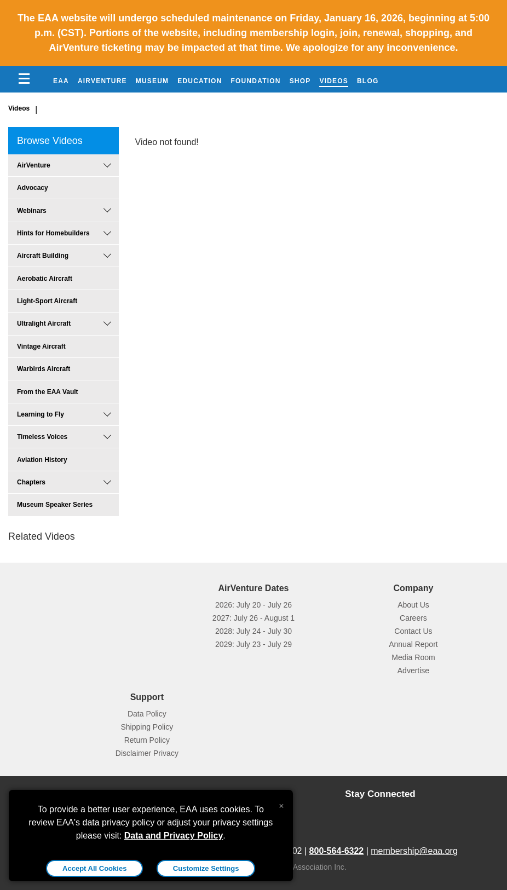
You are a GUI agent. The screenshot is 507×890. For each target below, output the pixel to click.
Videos (333, 81)
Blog (367, 81)
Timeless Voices (42, 437)
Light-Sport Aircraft (47, 301)
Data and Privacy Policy (173, 835)
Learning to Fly (40, 414)
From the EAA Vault (47, 392)
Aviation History (42, 460)
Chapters (31, 482)
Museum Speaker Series (55, 504)
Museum (152, 81)
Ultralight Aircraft (44, 323)
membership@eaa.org (414, 851)
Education (199, 81)
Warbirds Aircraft (43, 369)
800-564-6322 (336, 851)
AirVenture (102, 81)
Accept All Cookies (94, 868)
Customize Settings (206, 868)
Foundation (256, 81)
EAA (61, 81)
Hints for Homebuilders (53, 233)
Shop (300, 81)
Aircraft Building (42, 255)
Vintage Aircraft (41, 346)
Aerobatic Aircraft (44, 278)
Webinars (32, 211)
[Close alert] (281, 803)
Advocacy (32, 188)
